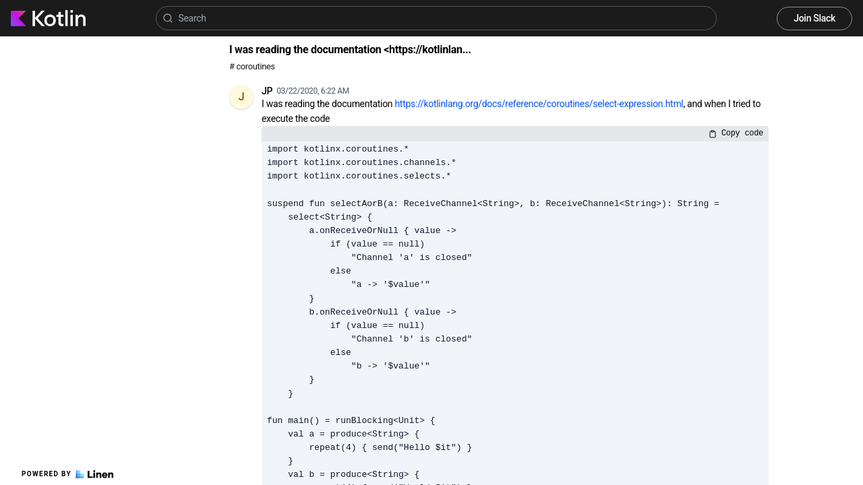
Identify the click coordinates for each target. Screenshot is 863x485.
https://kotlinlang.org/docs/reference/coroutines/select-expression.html (538, 103)
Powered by (67, 474)
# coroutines (252, 66)
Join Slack (814, 18)
